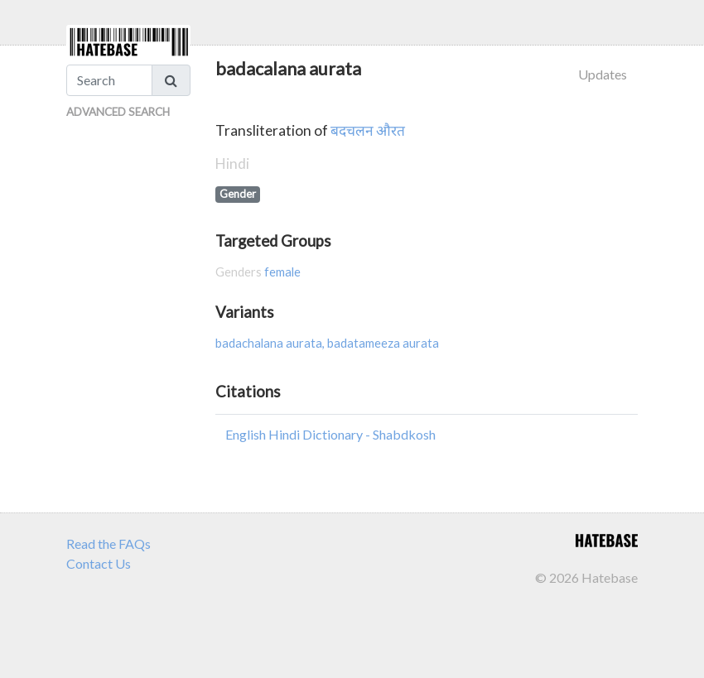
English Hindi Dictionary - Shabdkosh (330, 434)
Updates (602, 74)
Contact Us (98, 563)
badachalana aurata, (271, 343)
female (282, 272)
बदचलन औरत (367, 130)
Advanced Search (118, 111)
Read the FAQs (108, 543)
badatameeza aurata (383, 343)
